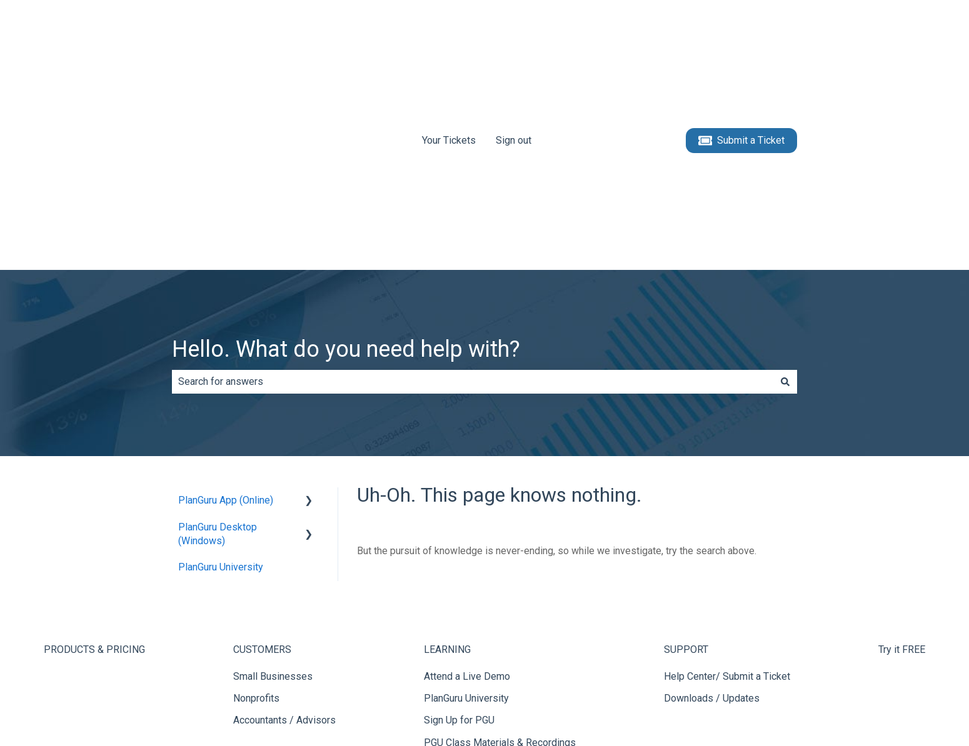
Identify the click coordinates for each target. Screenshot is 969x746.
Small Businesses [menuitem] (273, 482)
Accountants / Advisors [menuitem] (284, 526)
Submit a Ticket (741, 43)
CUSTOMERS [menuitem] (262, 455)
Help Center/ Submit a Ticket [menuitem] (727, 482)
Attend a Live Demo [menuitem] (467, 482)
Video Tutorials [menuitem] (457, 570)
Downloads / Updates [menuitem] (712, 504)
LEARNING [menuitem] (447, 455)
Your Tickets (449, 43)
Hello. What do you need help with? (346, 155)
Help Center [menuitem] (450, 592)
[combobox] (472, 187)
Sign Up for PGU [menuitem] (459, 526)
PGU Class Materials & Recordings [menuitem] (500, 548)
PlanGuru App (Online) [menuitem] (225, 306)
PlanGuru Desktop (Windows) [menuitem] (217, 339)
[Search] (785, 187)
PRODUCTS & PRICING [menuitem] (94, 455)
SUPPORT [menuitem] (686, 455)
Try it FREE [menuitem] (901, 455)
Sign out (513, 43)
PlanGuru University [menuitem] (220, 373)
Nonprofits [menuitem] (256, 504)
